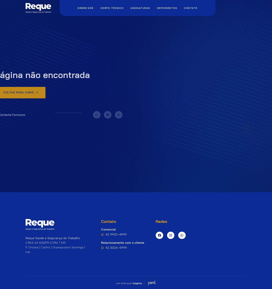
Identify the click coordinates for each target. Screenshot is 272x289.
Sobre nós (85, 8)
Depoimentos (167, 8)
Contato (191, 8)
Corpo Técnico (112, 8)
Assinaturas (140, 8)
